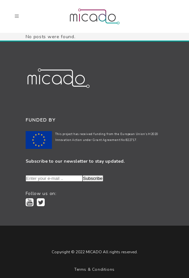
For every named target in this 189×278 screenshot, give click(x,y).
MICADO (93, 252)
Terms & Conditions (94, 269)
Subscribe (93, 178)
